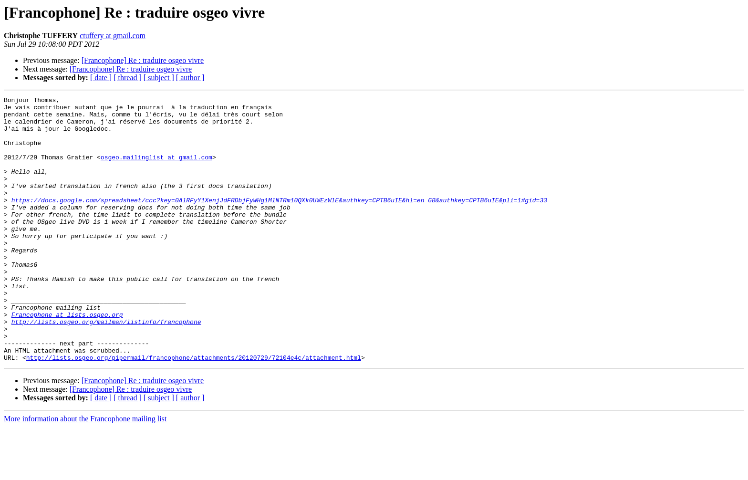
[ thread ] (128, 77)
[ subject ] (159, 77)
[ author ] (190, 77)
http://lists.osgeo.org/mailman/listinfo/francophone (106, 367)
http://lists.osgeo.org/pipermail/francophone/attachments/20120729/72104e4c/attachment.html (193, 410)
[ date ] (101, 77)
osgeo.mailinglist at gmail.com (156, 170)
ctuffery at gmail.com (112, 35)
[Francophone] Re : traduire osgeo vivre (143, 60)
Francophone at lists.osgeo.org (67, 359)
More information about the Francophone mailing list (85, 472)
